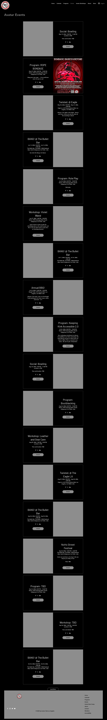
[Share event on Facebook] (65, 42)
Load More (53, 689)
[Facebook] (7, 708)
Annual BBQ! (38, 287)
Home (86, 695)
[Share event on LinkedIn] (70, 42)
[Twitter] (12, 708)
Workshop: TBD (68, 622)
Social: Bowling (68, 31)
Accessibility (88, 713)
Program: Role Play (68, 178)
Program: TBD (38, 586)
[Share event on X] (67, 42)
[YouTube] (15, 708)
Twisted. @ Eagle (68, 102)
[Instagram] (10, 708)
